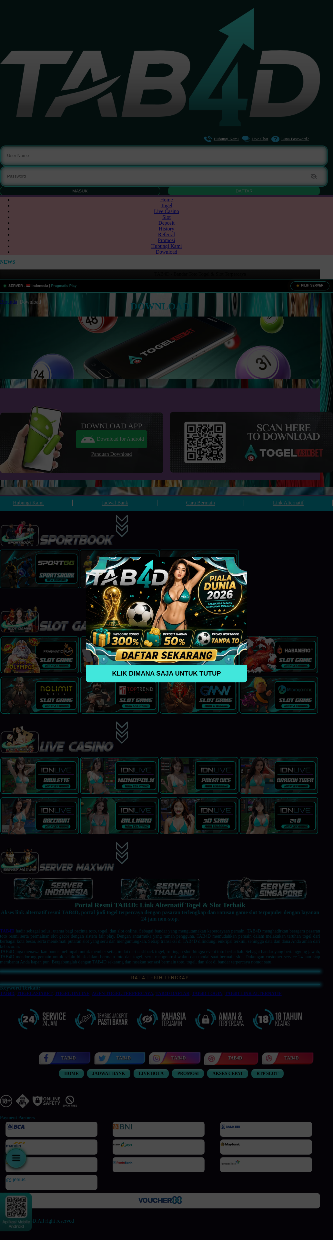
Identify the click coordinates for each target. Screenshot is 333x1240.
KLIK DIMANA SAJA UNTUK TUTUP (166, 673)
